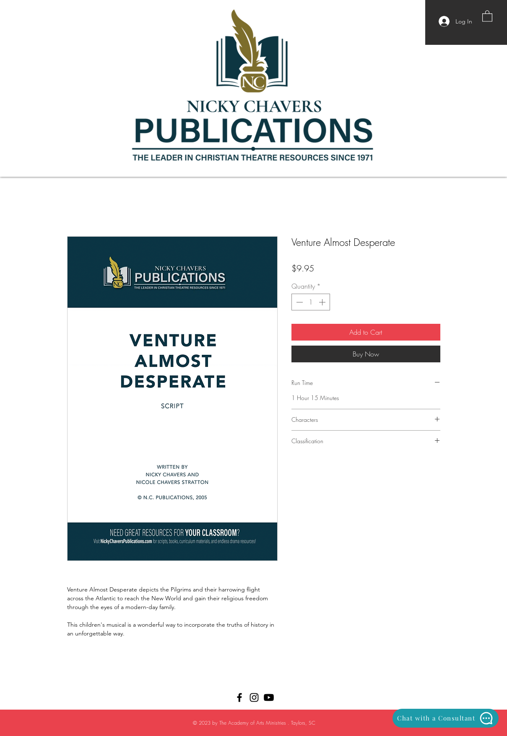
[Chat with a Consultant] (446, 718)
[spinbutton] (310, 302)
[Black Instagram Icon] (254, 697)
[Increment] (323, 302)
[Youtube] (269, 697)
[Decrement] (298, 302)
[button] (487, 16)
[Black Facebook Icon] (239, 697)
